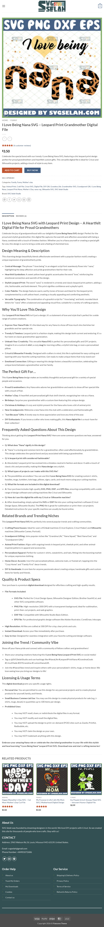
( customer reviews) (22, 145)
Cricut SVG (29, 186)
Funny (13, 120)
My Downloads (11, 886)
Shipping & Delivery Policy (68, 875)
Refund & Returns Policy (67, 892)
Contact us (9, 897)
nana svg (37, 189)
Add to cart (12, 170)
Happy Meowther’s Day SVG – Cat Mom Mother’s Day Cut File (16, 801)
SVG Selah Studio (61, 189)
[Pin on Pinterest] (24, 199)
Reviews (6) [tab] (21, 216)
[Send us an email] (9, 859)
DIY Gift (46, 186)
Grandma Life (56, 186)
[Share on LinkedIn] (29, 199)
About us (9, 875)
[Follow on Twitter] (4, 859)
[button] (3, 6)
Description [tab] (8, 216)
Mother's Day (28, 189)
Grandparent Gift (84, 186)
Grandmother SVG (69, 186)
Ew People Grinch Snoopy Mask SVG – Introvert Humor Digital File (85, 801)
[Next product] (4, 139)
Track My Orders (12, 881)
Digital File (38, 186)
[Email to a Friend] (19, 199)
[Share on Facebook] (9, 199)
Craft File (20, 186)
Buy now (32, 170)
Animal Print (11, 186)
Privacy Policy (63, 881)
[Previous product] (10, 139)
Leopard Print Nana (14, 189)
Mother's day (28, 182)
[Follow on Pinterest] (14, 859)
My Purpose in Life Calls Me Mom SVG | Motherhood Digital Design (50, 801)
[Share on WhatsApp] (4, 199)
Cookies (8, 892)
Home (5, 120)
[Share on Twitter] (14, 199)
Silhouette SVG (48, 189)
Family (13, 182)
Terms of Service (63, 886)
